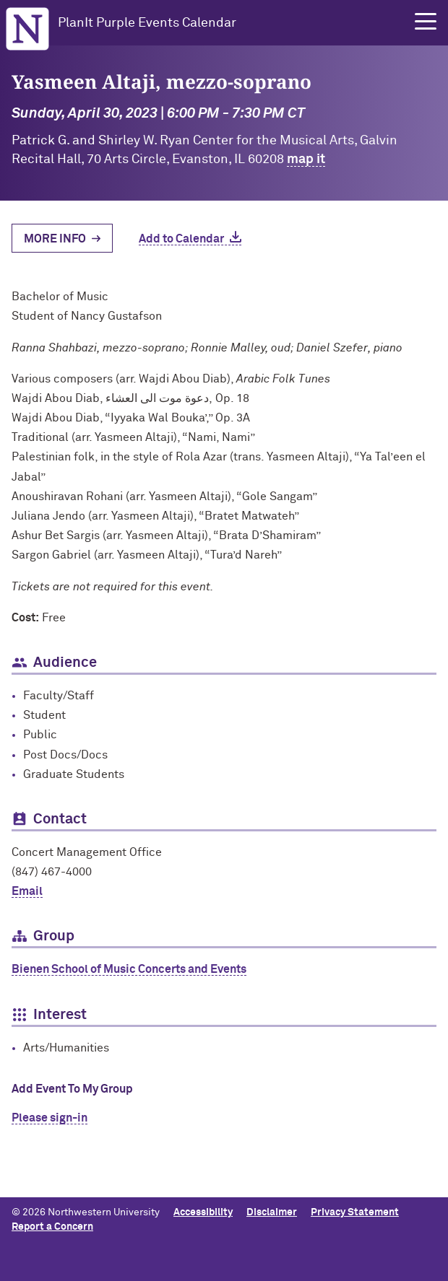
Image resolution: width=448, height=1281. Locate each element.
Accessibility (203, 1212)
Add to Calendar (181, 239)
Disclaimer (271, 1212)
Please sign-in (49, 1118)
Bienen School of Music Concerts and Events (129, 969)
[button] (425, 21)
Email (27, 891)
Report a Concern (52, 1227)
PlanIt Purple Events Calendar (147, 23)
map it (306, 159)
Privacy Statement (355, 1212)
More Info (55, 239)
